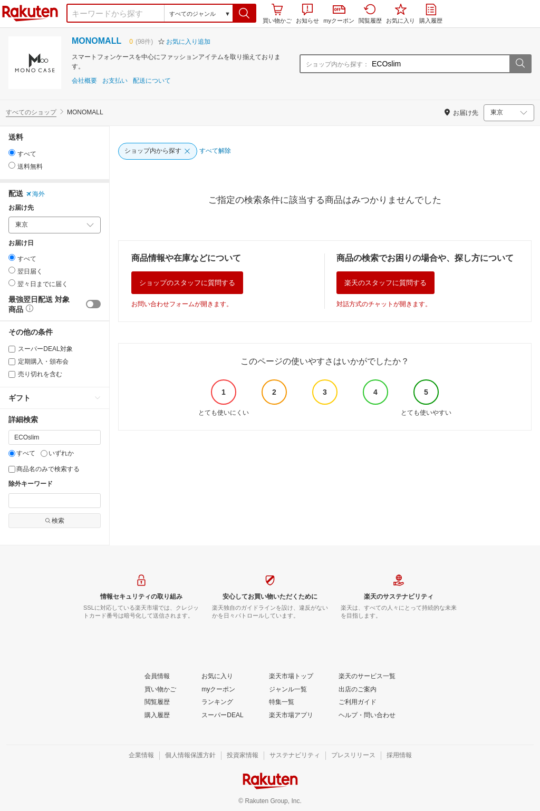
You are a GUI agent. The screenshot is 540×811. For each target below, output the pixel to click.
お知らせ (307, 14)
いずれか (57, 453)
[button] (244, 13)
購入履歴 (430, 14)
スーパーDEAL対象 (40, 349)
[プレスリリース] (353, 755)
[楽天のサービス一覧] (367, 676)
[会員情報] (157, 676)
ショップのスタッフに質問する (187, 283)
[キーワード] (54, 437)
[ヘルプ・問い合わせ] (367, 715)
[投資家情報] (242, 755)
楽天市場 (30, 13)
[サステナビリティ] (294, 755)
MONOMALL (96, 40)
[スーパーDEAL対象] (11, 349)
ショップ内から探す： (337, 64)
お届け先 (21, 207)
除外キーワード (30, 484)
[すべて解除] (215, 151)
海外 (35, 194)
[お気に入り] (217, 676)
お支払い (115, 80)
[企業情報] (141, 755)
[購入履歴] (157, 715)
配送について (152, 80)
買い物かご (277, 14)
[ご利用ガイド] (358, 702)
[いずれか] (44, 453)
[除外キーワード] (54, 500)
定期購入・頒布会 (38, 361)
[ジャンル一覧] (288, 690)
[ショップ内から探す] (157, 151)
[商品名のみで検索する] (11, 469)
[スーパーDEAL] (222, 715)
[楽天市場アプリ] (291, 715)
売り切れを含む (35, 374)
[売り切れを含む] (11, 374)
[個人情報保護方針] (190, 755)
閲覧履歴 (370, 14)
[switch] (93, 304)
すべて (21, 453)
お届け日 (21, 243)
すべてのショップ (31, 112)
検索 (54, 520)
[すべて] (11, 453)
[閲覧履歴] (157, 702)
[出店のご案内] (358, 690)
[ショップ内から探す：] (439, 63)
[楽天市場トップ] (291, 676)
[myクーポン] (218, 690)
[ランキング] (217, 702)
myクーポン (338, 14)
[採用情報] (399, 755)
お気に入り (400, 14)
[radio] (11, 152)
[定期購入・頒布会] (11, 361)
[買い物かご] (160, 690)
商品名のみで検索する (44, 469)
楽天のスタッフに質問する (385, 283)
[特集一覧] (281, 702)
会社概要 (84, 80)
